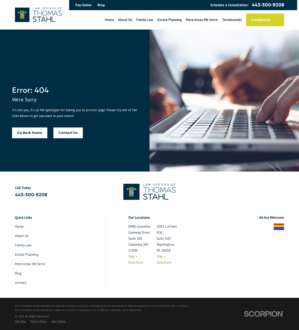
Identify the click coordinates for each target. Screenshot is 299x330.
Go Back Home (29, 133)
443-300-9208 (268, 5)
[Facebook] (270, 193)
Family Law (23, 245)
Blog (101, 5)
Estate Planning (26, 254)
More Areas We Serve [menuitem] (202, 19)
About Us (21, 236)
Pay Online (83, 5)
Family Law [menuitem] (144, 19)
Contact (20, 282)
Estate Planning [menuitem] (169, 19)
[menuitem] (20, 321)
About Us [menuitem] (125, 19)
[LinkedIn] (281, 193)
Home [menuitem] (109, 19)
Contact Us (265, 20)
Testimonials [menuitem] (232, 19)
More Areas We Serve (30, 264)
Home (19, 226)
